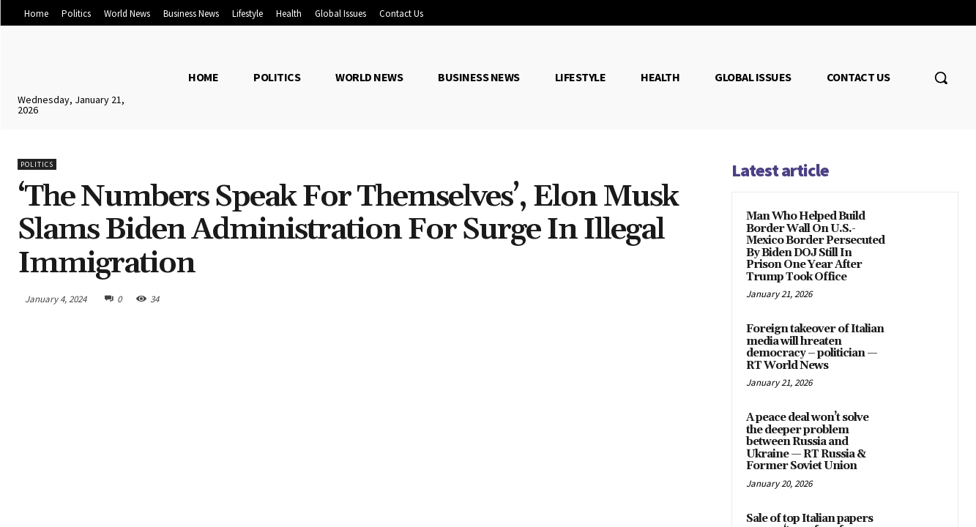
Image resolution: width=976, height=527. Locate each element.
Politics (37, 164)
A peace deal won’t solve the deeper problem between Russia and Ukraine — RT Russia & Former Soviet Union (807, 442)
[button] (940, 77)
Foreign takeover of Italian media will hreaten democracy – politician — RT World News (815, 347)
